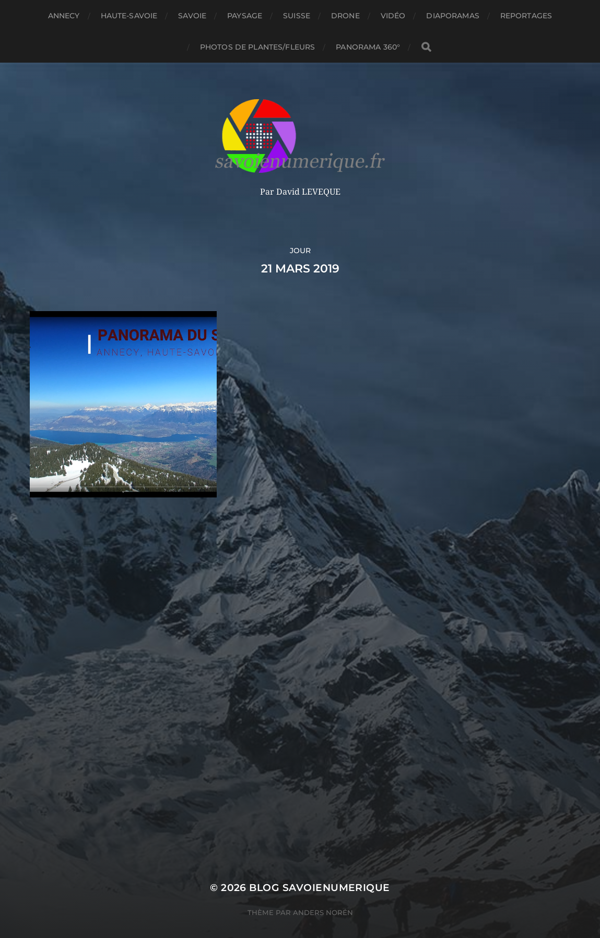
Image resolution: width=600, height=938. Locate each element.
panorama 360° (368, 47)
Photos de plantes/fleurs (257, 47)
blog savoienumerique (319, 868)
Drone (345, 15)
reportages (526, 15)
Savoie (192, 15)
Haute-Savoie (129, 15)
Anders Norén (323, 892)
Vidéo (393, 15)
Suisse (296, 15)
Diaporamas (452, 15)
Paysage (244, 15)
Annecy (64, 15)
